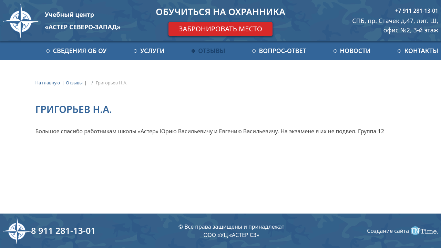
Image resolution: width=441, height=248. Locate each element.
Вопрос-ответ (282, 50)
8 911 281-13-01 (63, 230)
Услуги (152, 50)
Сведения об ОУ (79, 50)
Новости (355, 50)
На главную (47, 83)
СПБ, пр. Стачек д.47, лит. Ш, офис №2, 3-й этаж (395, 25)
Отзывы (211, 50)
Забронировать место (220, 28)
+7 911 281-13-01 (416, 10)
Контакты (421, 50)
